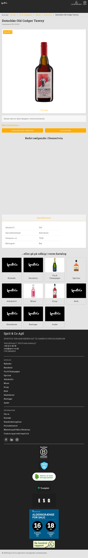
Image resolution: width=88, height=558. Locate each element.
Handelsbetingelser (13, 422)
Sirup (54, 301)
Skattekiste (11, 324)
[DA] (4, 3)
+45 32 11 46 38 (10, 346)
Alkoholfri (12, 301)
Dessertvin (48, 15)
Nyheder (12, 278)
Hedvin (38, 15)
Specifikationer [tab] (44, 218)
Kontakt (7, 418)
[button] (44, 71)
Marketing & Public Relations (17, 429)
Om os (6, 414)
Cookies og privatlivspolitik (16, 433)
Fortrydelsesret (11, 426)
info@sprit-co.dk (11, 348)
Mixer (33, 301)
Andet (54, 324)
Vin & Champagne (25, 15)
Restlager (33, 324)
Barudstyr (33, 278)
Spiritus (76, 278)
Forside (13, 15)
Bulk (76, 301)
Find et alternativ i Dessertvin (22, 130)
